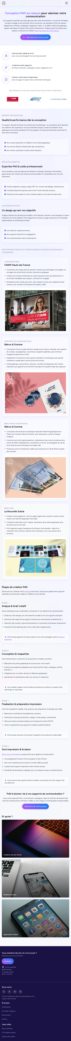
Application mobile (10, 934)
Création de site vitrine (12, 855)
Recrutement (6, 1015)
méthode (27, 591)
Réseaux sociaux (9, 895)
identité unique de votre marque (47, 31)
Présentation (6, 1007)
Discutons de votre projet (35, 37)
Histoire (4, 1019)
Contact (7, 961)
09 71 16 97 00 (7, 974)
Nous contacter (7, 1028)
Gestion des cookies (8, 1036)
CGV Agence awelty (9, 1032)
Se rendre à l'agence (9, 1011)
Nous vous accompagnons (11, 754)
